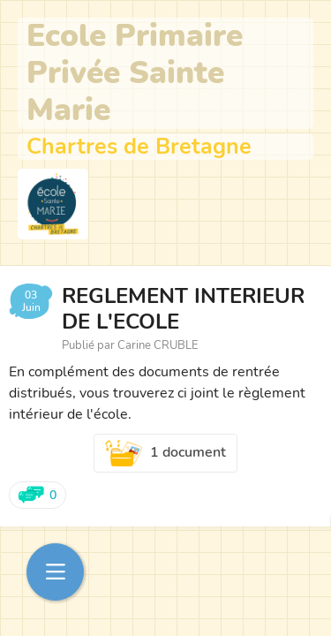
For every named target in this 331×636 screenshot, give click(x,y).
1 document (166, 453)
